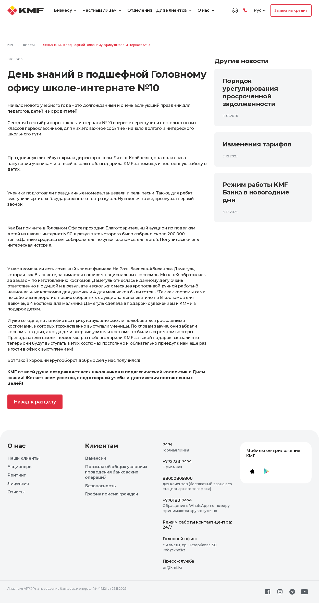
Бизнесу (66, 10)
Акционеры (19, 466)
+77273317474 (177, 461)
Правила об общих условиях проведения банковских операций (116, 472)
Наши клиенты (23, 458)
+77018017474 (177, 500)
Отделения (139, 10)
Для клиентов (174, 10)
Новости (28, 45)
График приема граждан (111, 494)
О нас (207, 10)
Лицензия (18, 483)
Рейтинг (16, 475)
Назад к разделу (35, 402)
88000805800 (177, 478)
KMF (10, 45)
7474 (168, 444)
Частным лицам (102, 10)
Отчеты (15, 492)
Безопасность (100, 485)
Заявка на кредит (291, 10)
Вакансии (95, 458)
